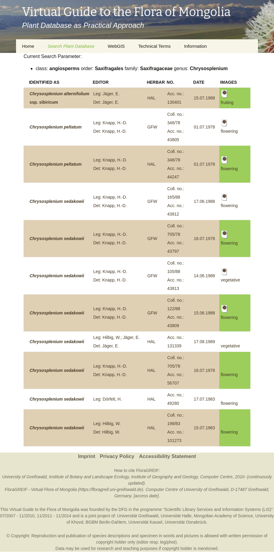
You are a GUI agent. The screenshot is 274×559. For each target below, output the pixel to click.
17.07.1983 (204, 399)
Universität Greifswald (137, 515)
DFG (123, 509)
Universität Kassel (145, 522)
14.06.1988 (204, 275)
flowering (229, 374)
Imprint (86, 456)
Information (195, 46)
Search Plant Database (70, 46)
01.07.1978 (204, 127)
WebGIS (116, 46)
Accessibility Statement (167, 456)
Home (28, 46)
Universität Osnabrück (185, 522)
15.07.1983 (204, 427)
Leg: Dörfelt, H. (107, 399)
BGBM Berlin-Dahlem (106, 522)
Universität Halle (176, 515)
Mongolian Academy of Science (223, 515)
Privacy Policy (117, 456)
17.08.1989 (204, 341)
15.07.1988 (204, 98)
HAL (151, 98)
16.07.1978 (204, 238)
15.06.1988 (204, 312)
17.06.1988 (204, 201)
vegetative (230, 345)
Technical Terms (154, 46)
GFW (152, 127)
